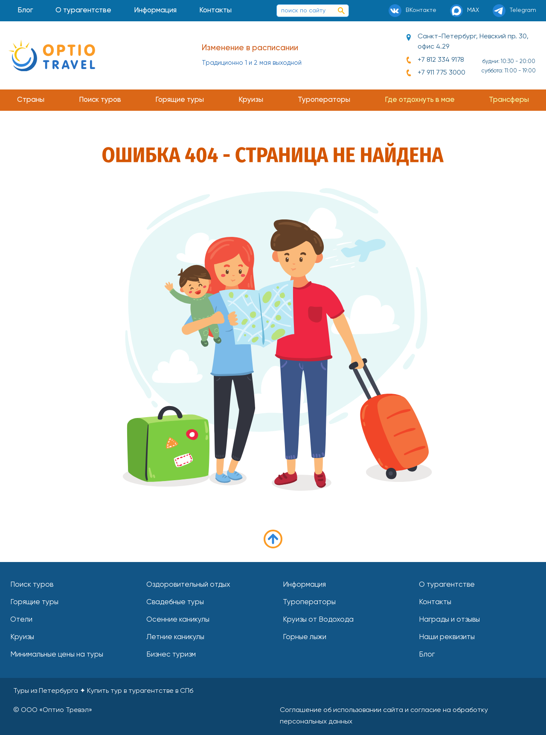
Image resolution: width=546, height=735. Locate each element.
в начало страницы (273, 539)
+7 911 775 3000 (441, 72)
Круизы (250, 100)
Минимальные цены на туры (56, 654)
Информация (155, 10)
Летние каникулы (175, 637)
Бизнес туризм (171, 654)
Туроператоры (324, 100)
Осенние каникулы (177, 619)
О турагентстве (83, 10)
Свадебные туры (175, 602)
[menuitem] (25, 10)
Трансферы (509, 100)
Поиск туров (100, 100)
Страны (30, 100)
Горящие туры (179, 100)
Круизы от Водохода (318, 619)
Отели (21, 619)
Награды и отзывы (449, 619)
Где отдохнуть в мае (420, 100)
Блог (25, 10)
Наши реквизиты (447, 637)
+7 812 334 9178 (441, 60)
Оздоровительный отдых (188, 584)
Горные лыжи (304, 637)
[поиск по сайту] (341, 10)
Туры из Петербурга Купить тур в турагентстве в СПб (103, 691)
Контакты (215, 10)
